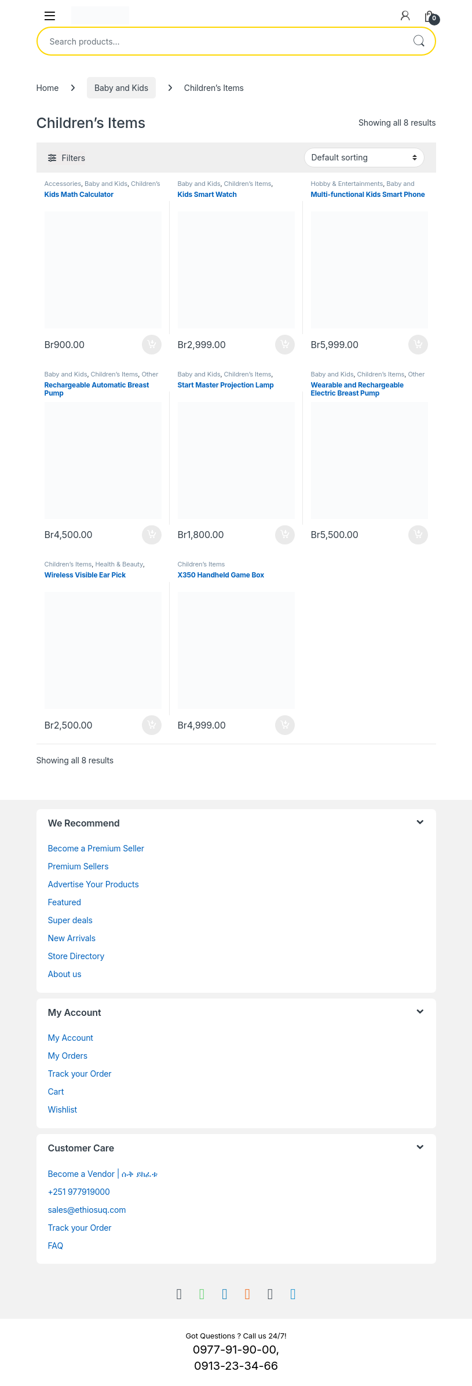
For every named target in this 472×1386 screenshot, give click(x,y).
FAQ (55, 1245)
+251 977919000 (79, 1192)
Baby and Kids (121, 88)
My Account (70, 1038)
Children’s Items (248, 184)
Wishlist (63, 1109)
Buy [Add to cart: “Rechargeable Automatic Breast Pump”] (152, 535)
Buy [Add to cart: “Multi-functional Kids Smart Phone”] (418, 344)
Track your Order (80, 1073)
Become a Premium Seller (96, 848)
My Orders (67, 1055)
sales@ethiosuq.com (87, 1210)
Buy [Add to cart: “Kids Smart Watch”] (285, 344)
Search (419, 41)
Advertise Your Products (93, 884)
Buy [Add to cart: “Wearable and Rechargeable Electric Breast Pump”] (418, 535)
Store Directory (76, 956)
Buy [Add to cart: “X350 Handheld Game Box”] (285, 725)
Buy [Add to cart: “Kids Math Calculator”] (152, 344)
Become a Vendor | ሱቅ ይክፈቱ (103, 1174)
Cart (56, 1091)
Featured (64, 902)
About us (65, 974)
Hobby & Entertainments (347, 184)
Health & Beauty (118, 564)
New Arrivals (72, 938)
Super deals (70, 920)
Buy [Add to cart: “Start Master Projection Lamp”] (285, 535)
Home (47, 88)
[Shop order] (364, 157)
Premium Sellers (78, 866)
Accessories (63, 184)
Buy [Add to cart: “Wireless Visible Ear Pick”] (152, 725)
